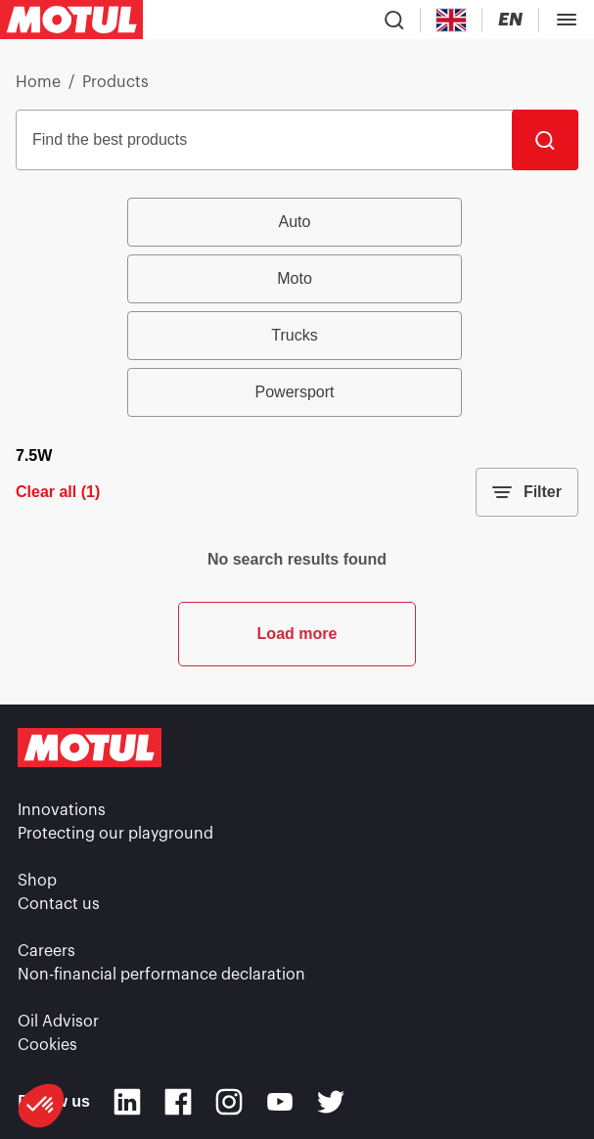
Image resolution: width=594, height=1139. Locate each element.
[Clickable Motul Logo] (71, 19)
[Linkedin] (127, 1102)
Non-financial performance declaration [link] (161, 974)
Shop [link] (37, 880)
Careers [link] (46, 951)
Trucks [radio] (294, 335)
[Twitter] (330, 1102)
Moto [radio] (294, 278)
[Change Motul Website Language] (510, 20)
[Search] (545, 140)
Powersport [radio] (295, 392)
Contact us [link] (59, 904)
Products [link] (115, 82)
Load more (297, 633)
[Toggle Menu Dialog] (566, 19)
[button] (41, 1105)
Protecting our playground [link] (115, 834)
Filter (527, 492)
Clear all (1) (58, 491)
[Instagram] (229, 1102)
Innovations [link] (62, 810)
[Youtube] (280, 1102)
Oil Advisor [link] (58, 1021)
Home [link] (38, 82)
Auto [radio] (295, 221)
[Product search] (394, 19)
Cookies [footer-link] (47, 1045)
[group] (297, 307)
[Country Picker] (451, 20)
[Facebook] (178, 1102)
